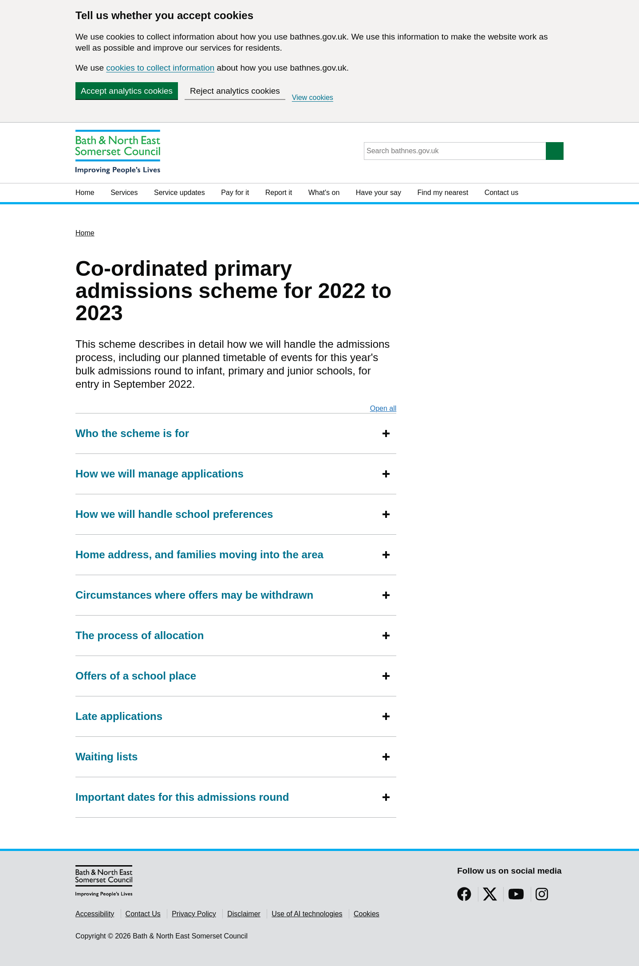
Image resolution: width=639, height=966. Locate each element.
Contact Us (143, 914)
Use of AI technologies (307, 914)
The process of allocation (139, 635)
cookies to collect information (160, 67)
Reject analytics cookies (235, 90)
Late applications (118, 716)
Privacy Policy (194, 914)
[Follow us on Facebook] (464, 897)
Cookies (366, 914)
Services (124, 192)
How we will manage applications (159, 474)
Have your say (378, 192)
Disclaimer (243, 914)
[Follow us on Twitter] (490, 897)
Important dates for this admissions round (182, 797)
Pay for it (235, 192)
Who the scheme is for (132, 433)
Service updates (179, 192)
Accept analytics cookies (127, 90)
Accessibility (94, 914)
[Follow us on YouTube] (516, 897)
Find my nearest (442, 192)
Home (85, 192)
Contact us (501, 192)
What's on (324, 192)
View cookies (312, 97)
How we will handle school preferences (174, 514)
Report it (278, 192)
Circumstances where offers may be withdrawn (194, 595)
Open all (383, 408)
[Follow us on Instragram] (542, 897)
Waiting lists (106, 757)
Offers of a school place (135, 676)
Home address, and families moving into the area (199, 555)
